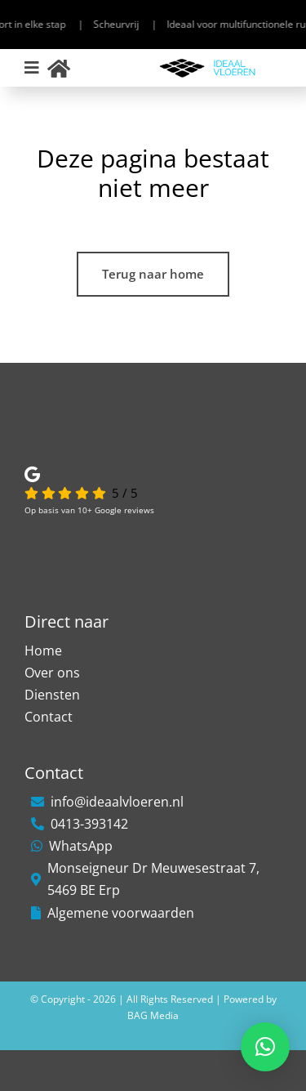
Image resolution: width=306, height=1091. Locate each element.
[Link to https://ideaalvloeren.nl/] (58, 68)
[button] (265, 1046)
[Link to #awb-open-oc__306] (31, 68)
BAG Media (153, 1015)
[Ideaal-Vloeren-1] (207, 63)
